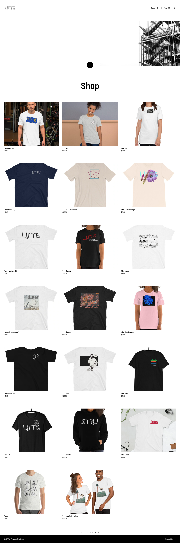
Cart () (167, 8)
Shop (152, 8)
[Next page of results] (98, 532)
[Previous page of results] (82, 532)
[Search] (175, 8)
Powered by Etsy (17, 539)
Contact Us (169, 539)
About (159, 8)
